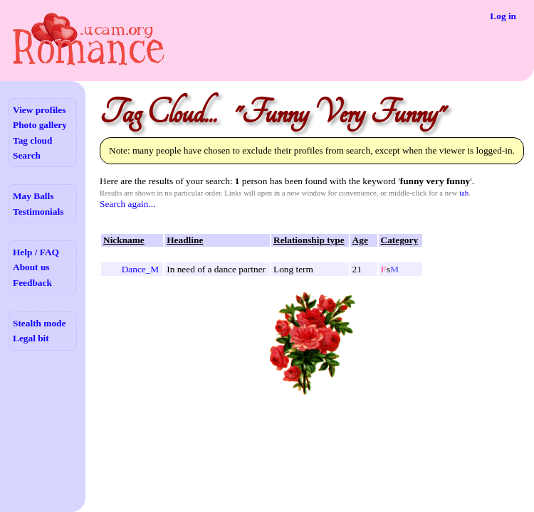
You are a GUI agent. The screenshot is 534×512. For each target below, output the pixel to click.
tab (463, 193)
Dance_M (140, 269)
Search (27, 155)
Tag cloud (32, 140)
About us (31, 267)
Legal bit (31, 338)
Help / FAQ (36, 252)
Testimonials (38, 211)
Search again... (127, 203)
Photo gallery (40, 124)
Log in (503, 16)
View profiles (39, 110)
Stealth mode (39, 323)
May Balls (33, 196)
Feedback (32, 282)
